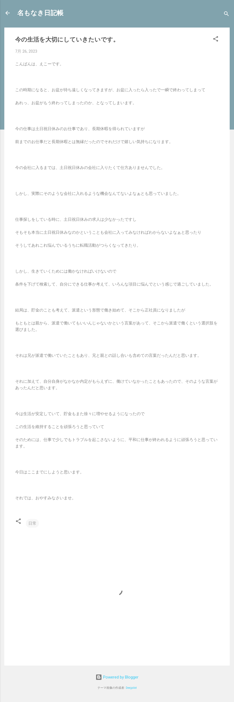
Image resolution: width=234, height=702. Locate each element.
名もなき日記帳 (40, 13)
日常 (32, 523)
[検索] (226, 14)
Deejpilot (131, 688)
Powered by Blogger (117, 677)
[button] (215, 40)
